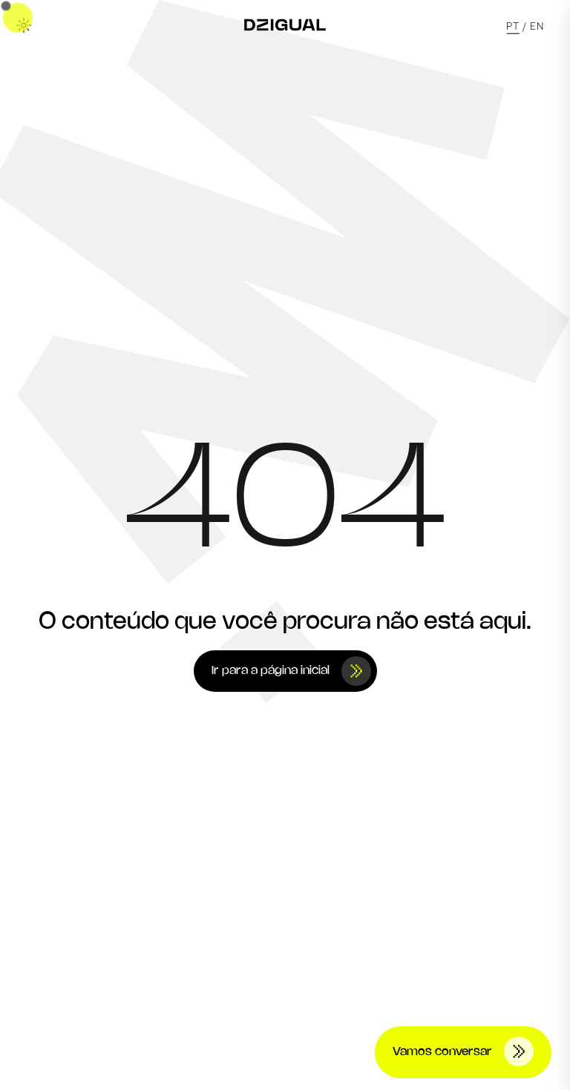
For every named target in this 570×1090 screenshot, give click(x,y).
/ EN (533, 25)
